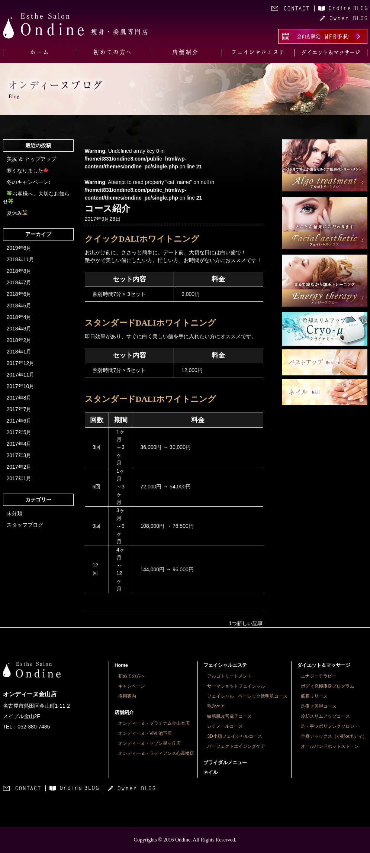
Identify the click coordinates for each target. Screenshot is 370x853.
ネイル (210, 772)
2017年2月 (19, 467)
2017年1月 (19, 478)
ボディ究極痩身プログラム (327, 686)
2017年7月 (19, 409)
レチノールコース (225, 726)
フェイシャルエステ (225, 665)
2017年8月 (19, 398)
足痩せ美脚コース (319, 706)
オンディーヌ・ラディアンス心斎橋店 (156, 753)
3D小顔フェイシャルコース (234, 736)
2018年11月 (21, 259)
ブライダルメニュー (225, 762)
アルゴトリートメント (229, 676)
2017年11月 (21, 375)
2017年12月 (21, 363)
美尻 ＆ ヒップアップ (32, 159)
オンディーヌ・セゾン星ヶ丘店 (149, 743)
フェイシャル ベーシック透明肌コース (247, 696)
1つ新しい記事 (246, 623)
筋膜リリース (314, 696)
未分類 (14, 513)
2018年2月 (19, 340)
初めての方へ (131, 676)
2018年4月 (19, 317)
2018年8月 (19, 271)
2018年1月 (19, 352)
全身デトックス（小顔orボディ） (334, 736)
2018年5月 (19, 305)
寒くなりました (28, 171)
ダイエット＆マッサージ (323, 665)
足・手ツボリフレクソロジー (330, 726)
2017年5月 (19, 432)
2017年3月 (19, 455)
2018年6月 (19, 294)
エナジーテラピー (319, 676)
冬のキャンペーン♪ (29, 182)
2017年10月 (21, 386)
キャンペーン (131, 686)
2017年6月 (19, 421)
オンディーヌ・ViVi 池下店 (145, 733)
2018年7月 (19, 282)
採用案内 (127, 696)
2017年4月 (19, 444)
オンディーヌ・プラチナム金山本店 (154, 723)
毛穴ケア (216, 706)
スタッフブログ (25, 525)
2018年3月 (19, 329)
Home (121, 665)
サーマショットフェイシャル (236, 686)
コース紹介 (107, 208)
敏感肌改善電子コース (229, 716)
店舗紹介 (124, 712)
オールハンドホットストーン (330, 746)
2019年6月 (19, 248)
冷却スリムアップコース (325, 716)
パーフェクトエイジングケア (236, 746)
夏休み (17, 213)
